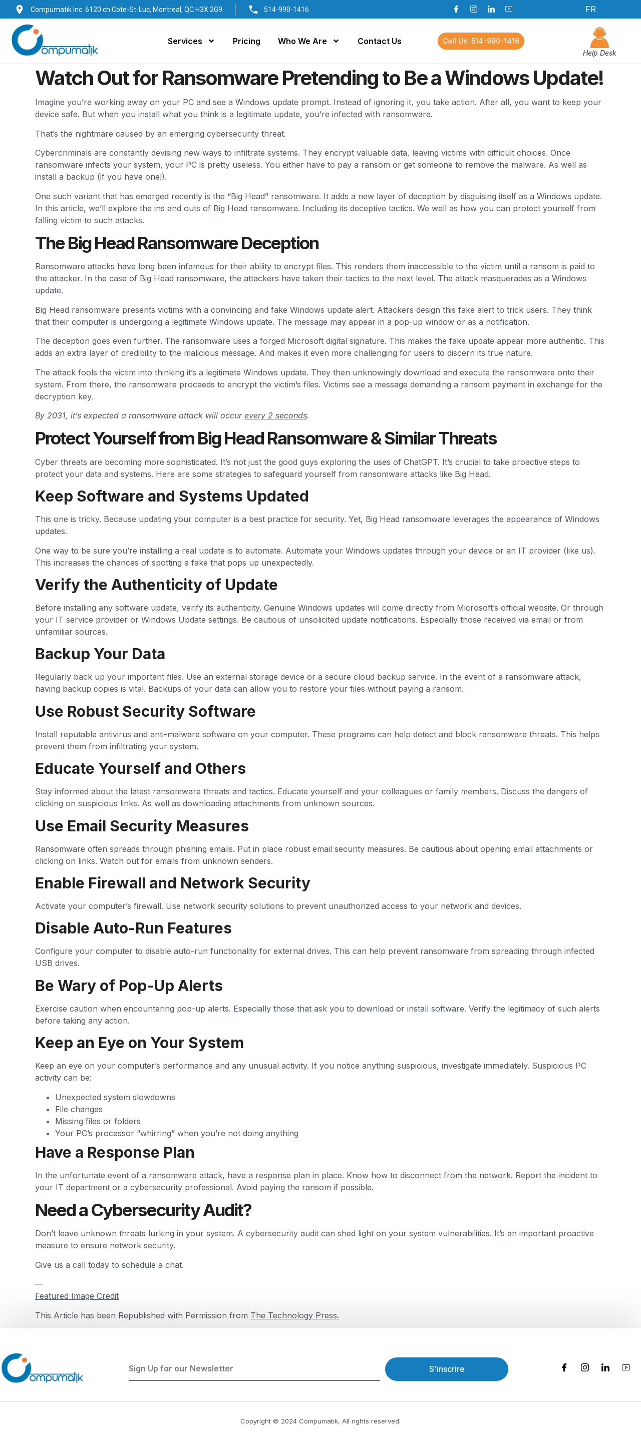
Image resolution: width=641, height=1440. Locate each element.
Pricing (246, 41)
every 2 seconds (275, 415)
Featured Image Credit (77, 1296)
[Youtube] (508, 9)
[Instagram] (473, 9)
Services (191, 41)
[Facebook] (456, 9)
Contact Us (380, 41)
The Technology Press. (294, 1315)
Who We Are (309, 41)
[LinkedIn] (491, 9)
